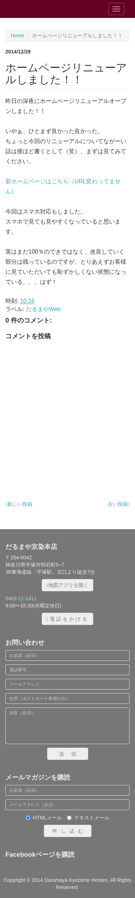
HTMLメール (44, 818)
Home (17, 35)
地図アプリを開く (67, 585)
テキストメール (88, 818)
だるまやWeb (43, 309)
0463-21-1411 (21, 598)
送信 (71, 754)
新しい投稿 (18, 504)
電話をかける (67, 619)
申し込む (69, 831)
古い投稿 (119, 504)
